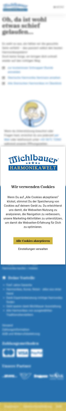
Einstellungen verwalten (33, 249)
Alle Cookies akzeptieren (33, 241)
